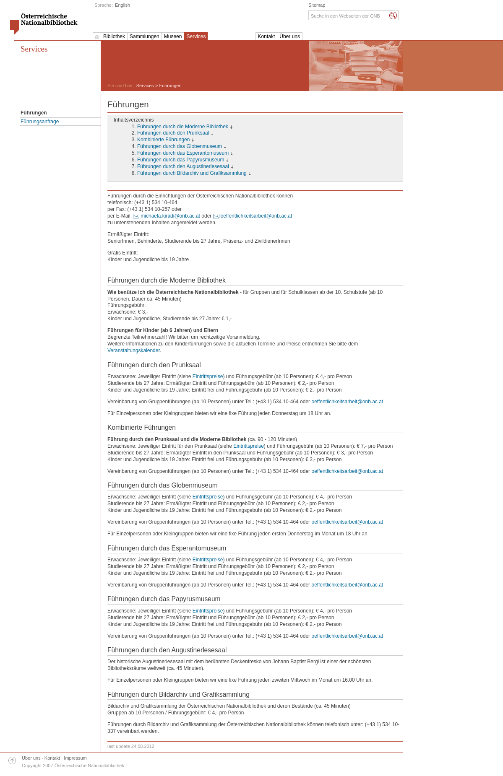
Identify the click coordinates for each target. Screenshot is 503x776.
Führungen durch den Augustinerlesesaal (183, 166)
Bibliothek (114, 36)
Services (196, 36)
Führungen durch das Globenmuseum (179, 146)
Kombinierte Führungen (163, 140)
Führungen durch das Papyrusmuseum (180, 160)
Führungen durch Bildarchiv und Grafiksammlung (192, 173)
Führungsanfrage (40, 122)
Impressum (75, 757)
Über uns (289, 36)
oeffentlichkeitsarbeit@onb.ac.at (256, 216)
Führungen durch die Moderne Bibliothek (182, 127)
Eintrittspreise (208, 376)
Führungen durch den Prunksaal (173, 133)
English (122, 5)
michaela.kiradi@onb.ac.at (170, 216)
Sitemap (316, 5)
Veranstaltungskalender (133, 350)
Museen (173, 36)
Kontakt (266, 36)
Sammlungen (144, 36)
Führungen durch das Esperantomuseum (183, 153)
